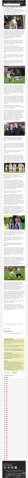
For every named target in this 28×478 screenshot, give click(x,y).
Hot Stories (14, 372)
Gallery (9, 474)
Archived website (9, 339)
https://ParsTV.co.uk (12, 369)
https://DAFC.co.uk (19, 350)
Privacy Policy (7, 473)
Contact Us (14, 474)
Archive (21, 473)
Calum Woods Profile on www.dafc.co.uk (13, 333)
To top (23, 474)
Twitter (17, 473)
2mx (7, 475)
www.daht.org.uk (8, 358)
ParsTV (6, 361)
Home (18, 474)
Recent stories (7, 372)
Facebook (13, 473)
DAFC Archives (8, 353)
